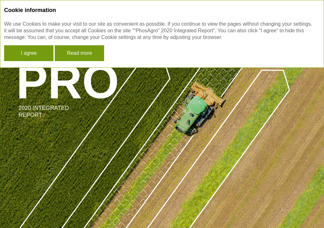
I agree (29, 53)
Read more (79, 53)
